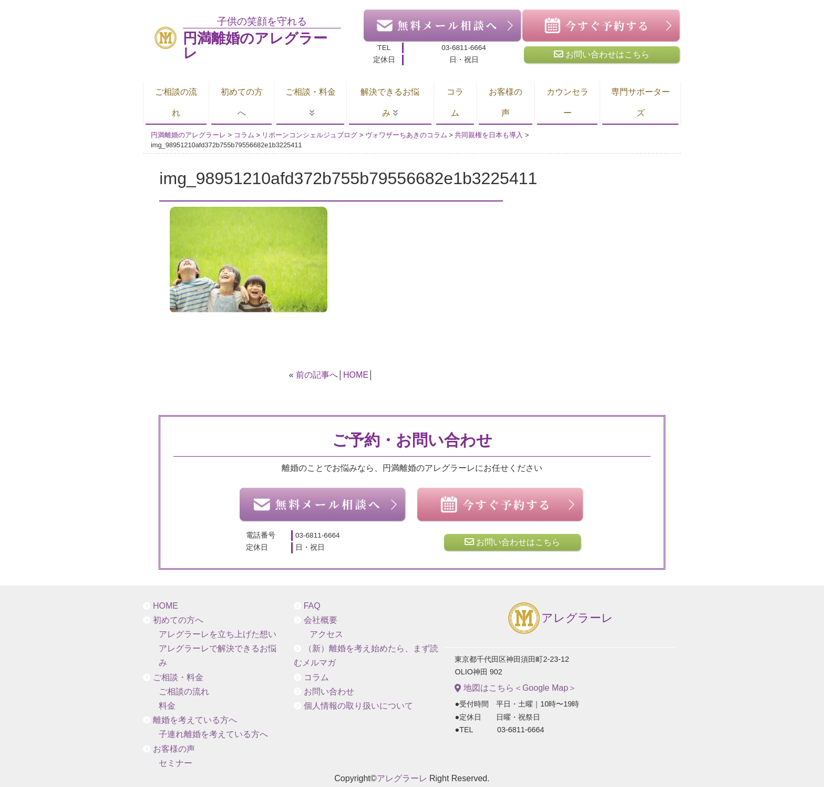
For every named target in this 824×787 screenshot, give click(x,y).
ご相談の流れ (176, 102)
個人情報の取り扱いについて (358, 705)
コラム (455, 102)
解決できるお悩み (389, 102)
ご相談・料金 (310, 91)
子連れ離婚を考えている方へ (213, 734)
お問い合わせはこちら (602, 54)
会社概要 (320, 620)
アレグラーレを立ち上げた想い (217, 634)
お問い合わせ (329, 691)
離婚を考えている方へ (195, 719)
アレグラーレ (560, 619)
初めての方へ (242, 102)
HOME (355, 374)
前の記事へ (317, 374)
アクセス (326, 634)
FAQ (312, 605)
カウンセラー (568, 102)
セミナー (175, 763)
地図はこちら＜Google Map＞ (515, 688)
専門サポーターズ (640, 102)
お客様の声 (505, 102)
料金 (167, 705)
